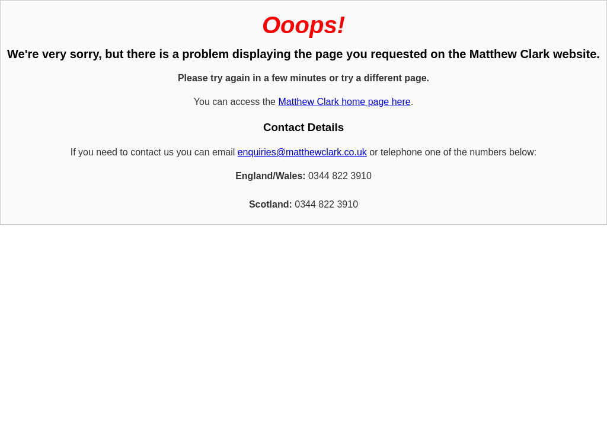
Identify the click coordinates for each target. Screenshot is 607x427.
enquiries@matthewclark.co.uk (302, 152)
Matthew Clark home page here (344, 102)
